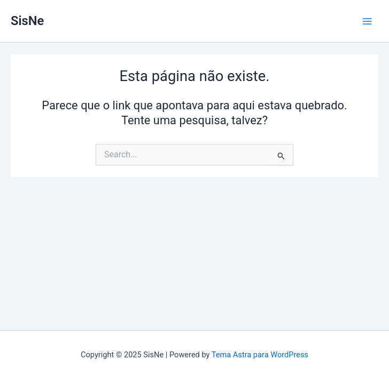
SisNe (27, 20)
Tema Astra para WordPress (260, 354)
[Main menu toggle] (367, 21)
